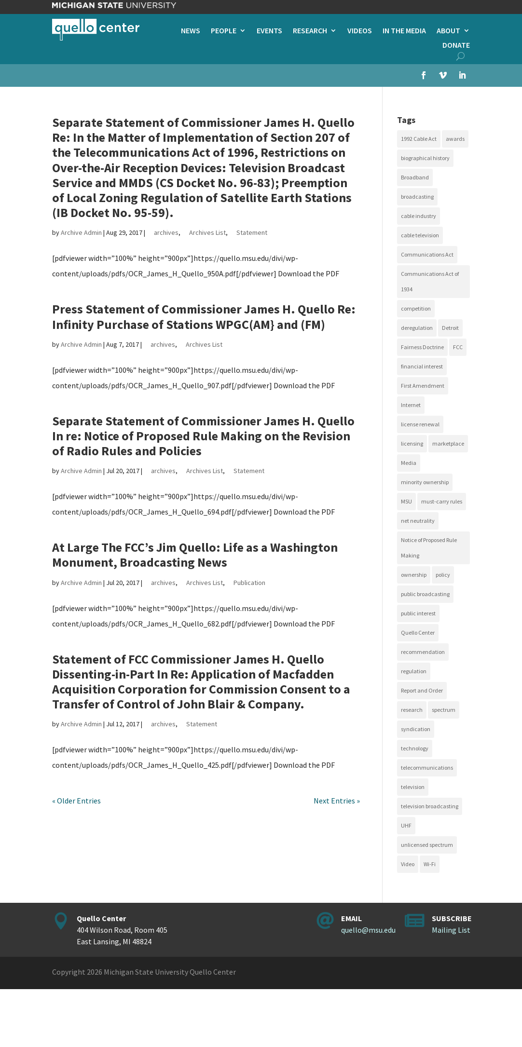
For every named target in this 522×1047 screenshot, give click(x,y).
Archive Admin (81, 232)
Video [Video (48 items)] (407, 864)
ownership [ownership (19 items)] (413, 574)
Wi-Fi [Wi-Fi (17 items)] (430, 864)
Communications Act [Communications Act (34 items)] (427, 254)
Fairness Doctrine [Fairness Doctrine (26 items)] (422, 347)
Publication (249, 582)
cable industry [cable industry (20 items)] (418, 215)
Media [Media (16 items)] (408, 462)
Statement (251, 232)
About (448, 31)
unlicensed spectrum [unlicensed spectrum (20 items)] (427, 844)
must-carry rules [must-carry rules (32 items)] (441, 501)
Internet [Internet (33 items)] (411, 404)
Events (269, 31)
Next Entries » (337, 800)
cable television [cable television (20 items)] (420, 235)
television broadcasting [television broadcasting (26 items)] (429, 806)
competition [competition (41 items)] (416, 308)
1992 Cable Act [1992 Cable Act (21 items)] (419, 138)
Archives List (207, 232)
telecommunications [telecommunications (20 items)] (427, 767)
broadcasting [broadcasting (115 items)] (417, 196)
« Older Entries (76, 800)
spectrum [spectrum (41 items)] (443, 709)
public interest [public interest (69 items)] (418, 613)
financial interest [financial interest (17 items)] (422, 366)
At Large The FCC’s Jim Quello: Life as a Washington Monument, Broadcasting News (195, 554)
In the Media (404, 31)
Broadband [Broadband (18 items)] (415, 177)
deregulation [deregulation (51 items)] (417, 327)
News (190, 31)
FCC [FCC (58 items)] (458, 347)
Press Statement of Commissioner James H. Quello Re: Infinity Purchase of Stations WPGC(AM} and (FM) (204, 316)
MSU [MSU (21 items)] (406, 501)
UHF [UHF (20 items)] (406, 825)
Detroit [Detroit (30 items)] (450, 327)
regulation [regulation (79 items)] (413, 671)
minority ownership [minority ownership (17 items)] (425, 482)
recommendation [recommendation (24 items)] (423, 651)
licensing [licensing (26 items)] (412, 443)
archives (166, 232)
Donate (456, 45)
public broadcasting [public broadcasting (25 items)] (425, 594)
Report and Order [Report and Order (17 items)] (422, 690)
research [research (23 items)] (412, 709)
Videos (359, 31)
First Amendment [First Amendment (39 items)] (422, 385)
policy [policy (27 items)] (443, 574)
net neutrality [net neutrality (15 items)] (418, 520)
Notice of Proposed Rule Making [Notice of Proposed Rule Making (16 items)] (429, 547)
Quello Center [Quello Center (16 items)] (418, 632)
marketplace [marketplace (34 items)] (448, 443)
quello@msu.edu (368, 930)
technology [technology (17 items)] (414, 748)
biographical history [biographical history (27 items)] (425, 158)
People (223, 31)
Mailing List (451, 930)
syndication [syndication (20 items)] (415, 729)
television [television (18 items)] (413, 786)
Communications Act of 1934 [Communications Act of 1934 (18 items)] (430, 281)
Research (310, 31)
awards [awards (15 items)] (455, 138)
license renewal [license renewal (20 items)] (420, 424)
